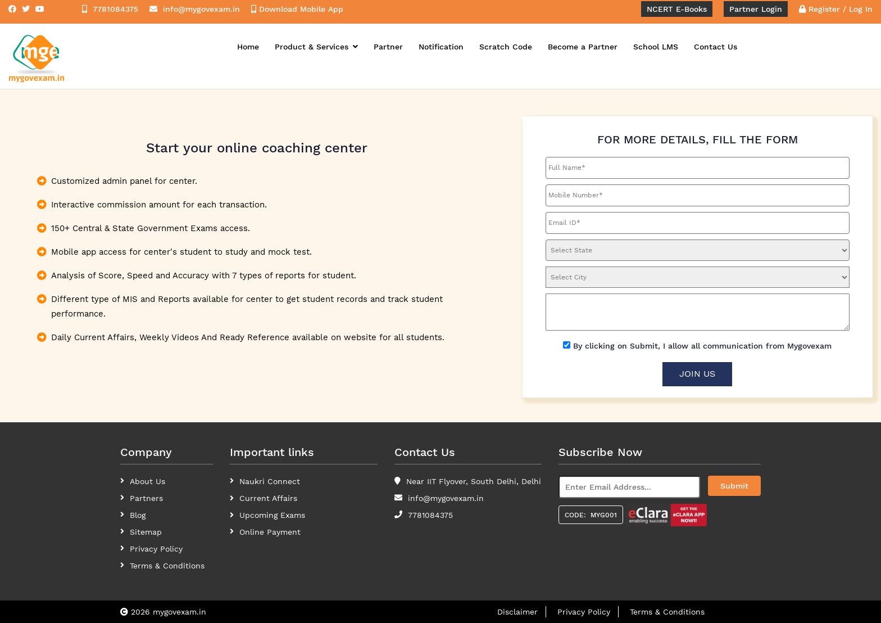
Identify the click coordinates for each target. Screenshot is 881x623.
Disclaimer (517, 611)
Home (248, 46)
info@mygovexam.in (446, 498)
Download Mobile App (297, 8)
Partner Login (755, 8)
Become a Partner (582, 46)
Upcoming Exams (272, 515)
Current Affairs (268, 498)
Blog (138, 515)
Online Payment (270, 531)
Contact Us (715, 46)
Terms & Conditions (667, 611)
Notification (441, 46)
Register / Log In (836, 8)
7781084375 (430, 515)
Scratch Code (505, 46)
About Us (147, 481)
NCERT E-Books (677, 8)
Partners (146, 498)
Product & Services (316, 46)
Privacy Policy (156, 548)
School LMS (655, 46)
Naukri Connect (269, 481)
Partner (388, 46)
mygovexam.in (179, 611)
